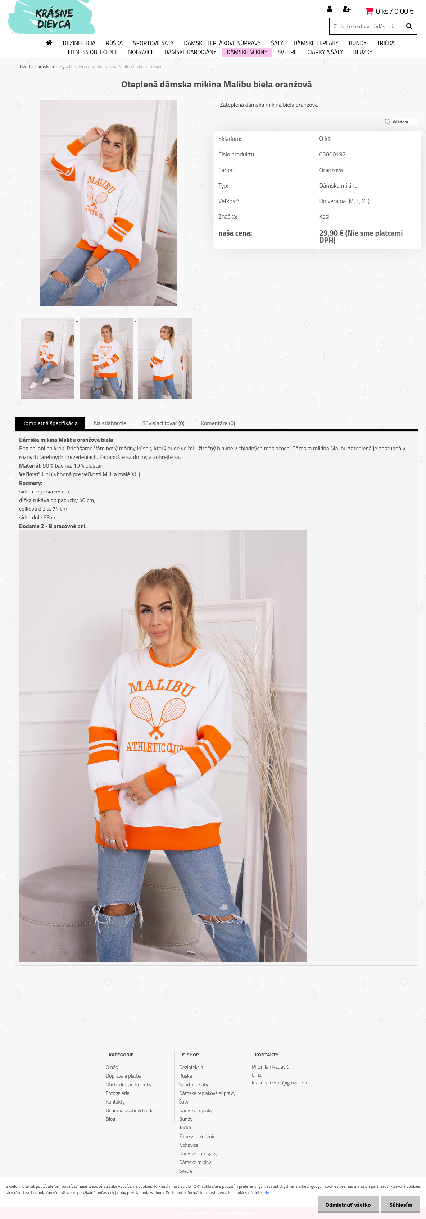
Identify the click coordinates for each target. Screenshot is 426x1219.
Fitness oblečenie (93, 52)
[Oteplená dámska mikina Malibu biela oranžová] (108, 102)
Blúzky (363, 52)
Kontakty (115, 1101)
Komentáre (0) (218, 423)
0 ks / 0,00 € (395, 11)
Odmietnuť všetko (344, 1204)
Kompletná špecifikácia (50, 423)
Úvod (25, 66)
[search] (409, 26)
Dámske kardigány (190, 52)
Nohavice (141, 52)
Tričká (386, 43)
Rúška (114, 43)
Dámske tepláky (316, 43)
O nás (112, 1067)
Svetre (287, 52)
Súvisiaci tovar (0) (163, 423)
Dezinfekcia (79, 43)
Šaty (277, 43)
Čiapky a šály (325, 52)
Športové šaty (153, 43)
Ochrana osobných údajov (133, 1110)
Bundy (357, 43)
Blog (110, 1119)
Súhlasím (399, 1204)
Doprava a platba (123, 1075)
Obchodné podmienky (128, 1084)
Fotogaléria (118, 1093)
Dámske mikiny (247, 52)
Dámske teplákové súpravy (222, 43)
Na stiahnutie (110, 423)
